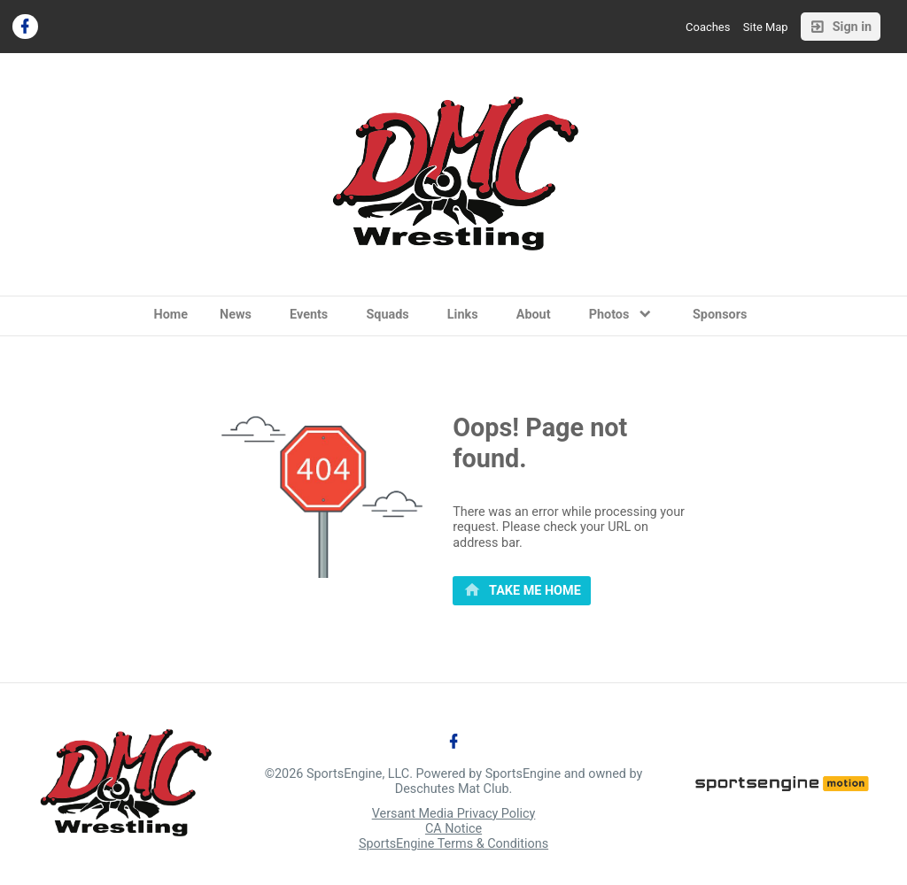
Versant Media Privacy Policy (454, 813)
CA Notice (453, 828)
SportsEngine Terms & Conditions (453, 843)
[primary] (522, 591)
